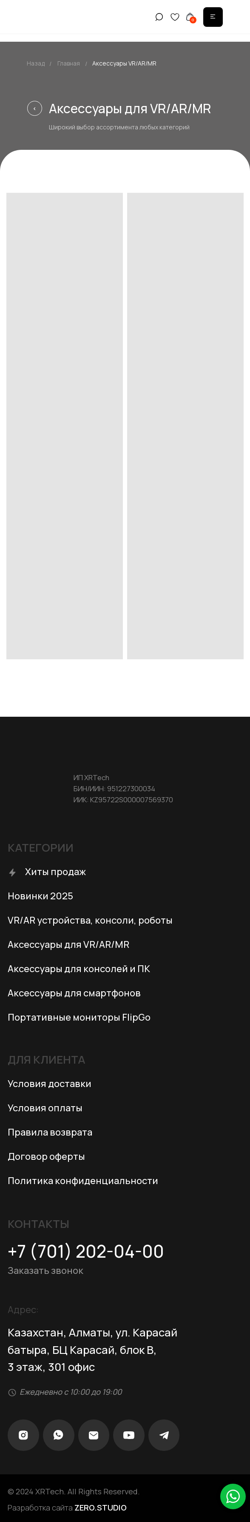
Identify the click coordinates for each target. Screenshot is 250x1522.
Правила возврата (50, 1132)
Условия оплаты (45, 1107)
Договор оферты (46, 1156)
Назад (36, 63)
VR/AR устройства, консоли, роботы (90, 920)
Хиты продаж (55, 871)
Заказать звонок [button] (45, 1270)
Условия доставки (49, 1083)
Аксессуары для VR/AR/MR (68, 944)
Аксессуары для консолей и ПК (79, 968)
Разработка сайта (67, 1507)
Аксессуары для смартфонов (74, 993)
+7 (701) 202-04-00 (86, 1251)
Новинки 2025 (40, 896)
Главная (68, 63)
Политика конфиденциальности (83, 1180)
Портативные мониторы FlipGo (79, 1017)
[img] (212, 16)
